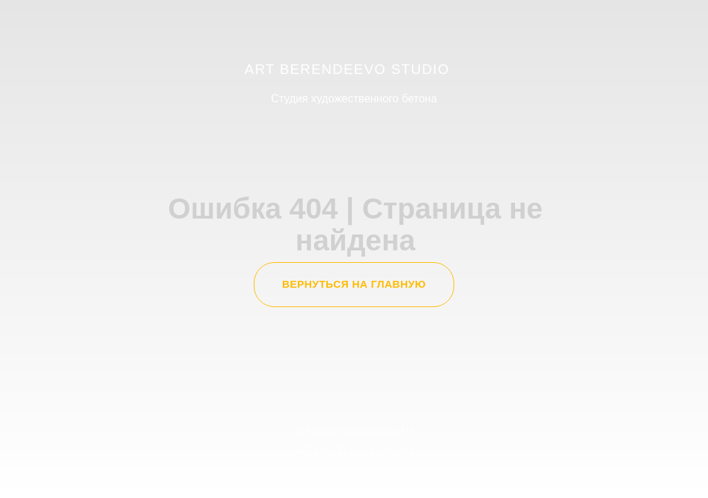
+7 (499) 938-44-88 (354, 451)
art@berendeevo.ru (354, 430)
